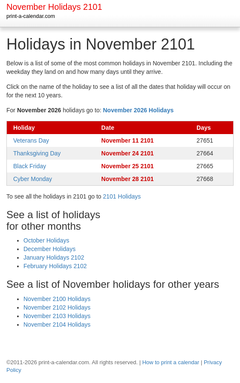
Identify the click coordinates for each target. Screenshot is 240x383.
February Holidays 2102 (55, 266)
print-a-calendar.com (30, 16)
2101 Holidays (122, 196)
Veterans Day (31, 140)
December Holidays (49, 249)
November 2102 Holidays (56, 307)
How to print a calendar (171, 362)
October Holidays (46, 240)
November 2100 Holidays (56, 298)
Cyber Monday (32, 178)
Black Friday (29, 166)
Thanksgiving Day (37, 153)
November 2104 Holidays (56, 324)
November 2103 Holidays (56, 316)
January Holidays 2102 (53, 257)
